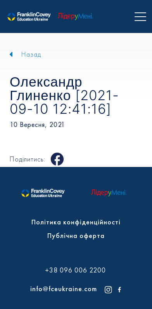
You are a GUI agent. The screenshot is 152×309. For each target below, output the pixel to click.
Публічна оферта (76, 235)
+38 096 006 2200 (75, 270)
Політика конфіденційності (76, 221)
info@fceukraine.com (63, 289)
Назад (31, 54)
